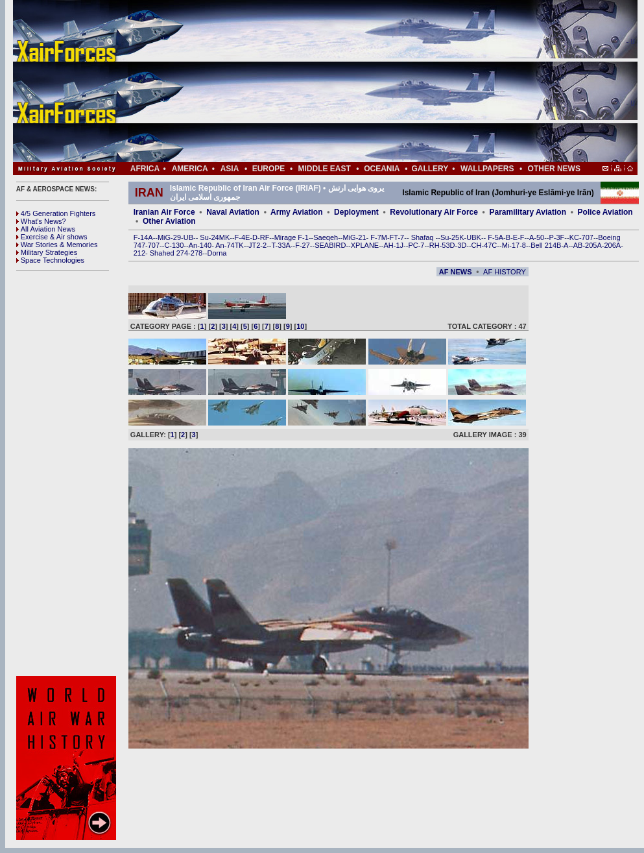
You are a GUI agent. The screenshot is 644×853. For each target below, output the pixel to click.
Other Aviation (169, 221)
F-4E (242, 237)
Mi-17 (511, 245)
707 (154, 245)
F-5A (495, 237)
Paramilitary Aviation (528, 212)
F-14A (143, 237)
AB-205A (587, 245)
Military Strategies (46, 252)
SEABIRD (330, 245)
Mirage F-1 (291, 237)
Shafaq (423, 237)
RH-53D (442, 245)
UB (188, 237)
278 (196, 253)
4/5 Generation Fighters (57, 213)
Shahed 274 (169, 253)
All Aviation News (45, 229)
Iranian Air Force (164, 212)
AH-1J (394, 245)
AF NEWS (455, 272)
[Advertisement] (364, 81)
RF (265, 237)
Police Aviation (605, 212)
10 (300, 326)
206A (612, 245)
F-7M (378, 237)
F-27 (302, 245)
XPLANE (365, 245)
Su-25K (452, 237)
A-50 (536, 237)
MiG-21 (354, 237)
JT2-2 (257, 245)
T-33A (280, 245)
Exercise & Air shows (52, 237)
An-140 (200, 245)
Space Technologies (50, 260)
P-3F (556, 237)
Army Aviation (296, 212)
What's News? (41, 221)
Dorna (216, 253)
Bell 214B (546, 245)
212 (139, 253)
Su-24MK (215, 237)
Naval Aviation (232, 212)
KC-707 (581, 237)
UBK (473, 237)
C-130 (174, 245)
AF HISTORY (504, 272)
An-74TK (229, 245)
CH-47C (484, 245)
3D (461, 245)
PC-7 (416, 245)
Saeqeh (325, 237)
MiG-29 (169, 237)
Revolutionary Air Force (434, 212)
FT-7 (397, 237)
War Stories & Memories (57, 244)
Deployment (356, 212)
